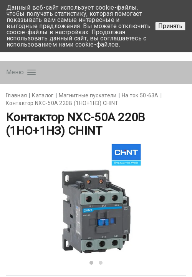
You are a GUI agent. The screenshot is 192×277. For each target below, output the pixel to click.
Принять (170, 26)
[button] (91, 263)
